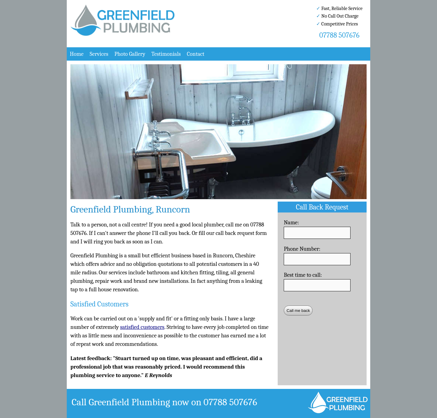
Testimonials (166, 54)
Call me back (298, 310)
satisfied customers (142, 327)
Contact (196, 54)
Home (76, 54)
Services (99, 54)
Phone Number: (302, 249)
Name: (291, 222)
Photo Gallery (129, 54)
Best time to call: (303, 275)
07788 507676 (339, 35)
